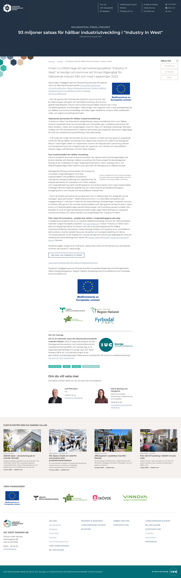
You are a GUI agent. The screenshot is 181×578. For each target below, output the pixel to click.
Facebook (169, 66)
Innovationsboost (91, 224)
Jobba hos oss (149, 8)
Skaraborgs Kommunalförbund (62, 91)
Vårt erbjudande (106, 8)
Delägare (53, 529)
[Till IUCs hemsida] (165, 572)
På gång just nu (126, 11)
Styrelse (52, 537)
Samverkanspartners (58, 542)
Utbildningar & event (128, 4)
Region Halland (99, 88)
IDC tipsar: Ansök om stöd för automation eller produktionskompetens (68, 440)
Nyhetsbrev (150, 537)
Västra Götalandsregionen (79, 88)
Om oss (103, 4)
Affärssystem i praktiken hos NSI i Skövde (113, 440)
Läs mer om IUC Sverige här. (61, 358)
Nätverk (97, 453)
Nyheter (123, 8)
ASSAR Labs (93, 237)
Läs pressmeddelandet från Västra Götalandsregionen (73, 263)
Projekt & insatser (151, 4)
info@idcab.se (9, 549)
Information (79, 27)
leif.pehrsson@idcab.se (74, 398)
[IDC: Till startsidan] (13, 8)
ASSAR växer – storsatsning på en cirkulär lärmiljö (22, 440)
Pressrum (151, 542)
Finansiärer (54, 533)
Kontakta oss (149, 11)
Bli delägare (105, 11)
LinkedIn (169, 72)
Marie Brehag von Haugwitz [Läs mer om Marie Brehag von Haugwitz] (119, 390)
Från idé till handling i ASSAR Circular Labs (159, 440)
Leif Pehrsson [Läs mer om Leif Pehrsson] (71, 389)
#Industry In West (91, 366)
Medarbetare (55, 525)
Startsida (51, 61)
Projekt (104, 27)
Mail (169, 77)
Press (94, 27)
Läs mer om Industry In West (66, 255)
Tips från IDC (63, 453)
